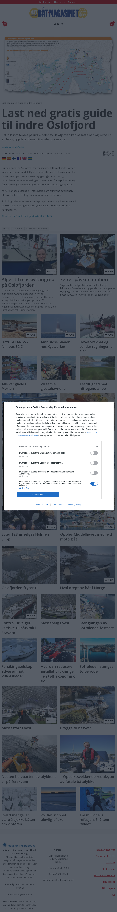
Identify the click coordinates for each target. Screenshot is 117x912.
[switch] (94, 453)
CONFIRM (38, 494)
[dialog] (58, 456)
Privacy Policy (74, 505)
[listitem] (58, 446)
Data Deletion (42, 505)
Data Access (58, 505)
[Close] (108, 407)
